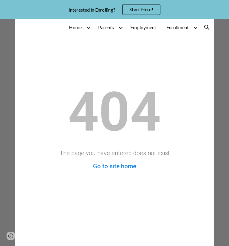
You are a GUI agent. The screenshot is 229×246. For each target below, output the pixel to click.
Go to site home (114, 166)
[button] (207, 27)
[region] (114, 9)
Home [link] (75, 27)
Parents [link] (106, 27)
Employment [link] (143, 27)
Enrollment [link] (177, 27)
